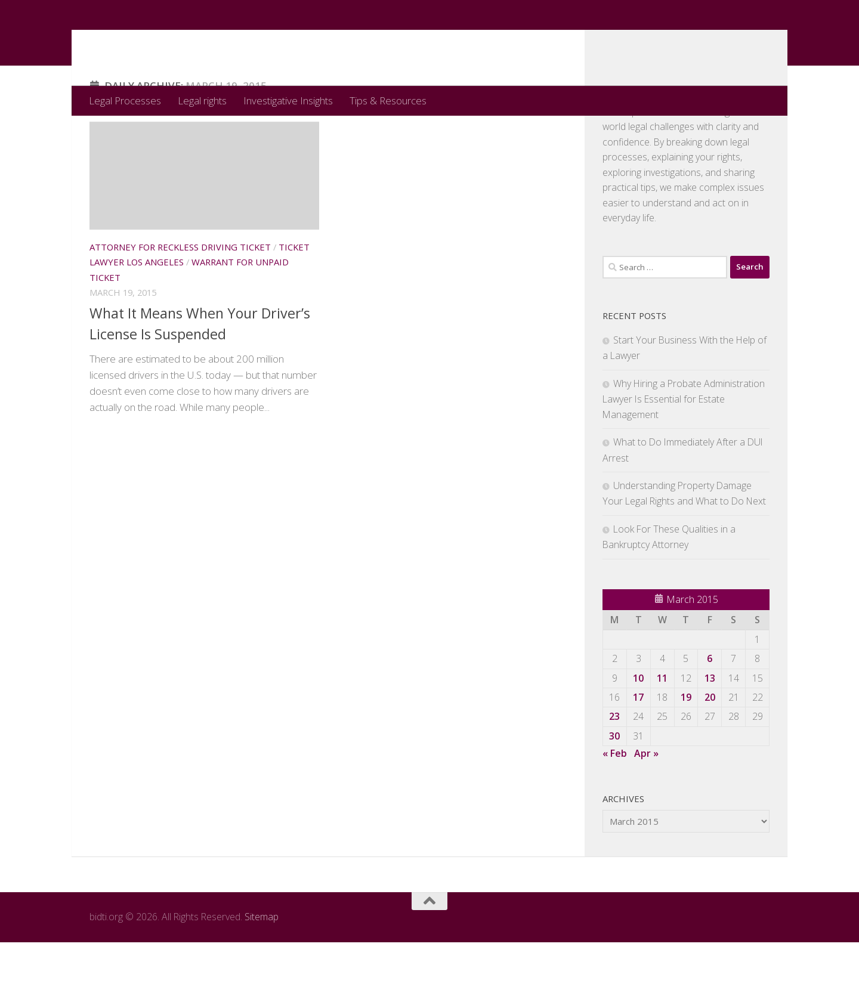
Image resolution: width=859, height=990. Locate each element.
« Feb (614, 801)
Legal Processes (125, 100)
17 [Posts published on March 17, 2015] (638, 744)
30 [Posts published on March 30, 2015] (614, 783)
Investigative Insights (288, 100)
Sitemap (262, 964)
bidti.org (142, 42)
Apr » (646, 801)
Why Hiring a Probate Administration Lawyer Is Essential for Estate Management (683, 447)
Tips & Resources (388, 100)
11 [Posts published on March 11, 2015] (662, 725)
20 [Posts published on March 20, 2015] (709, 744)
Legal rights (202, 100)
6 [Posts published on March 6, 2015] (709, 706)
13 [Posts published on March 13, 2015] (709, 725)
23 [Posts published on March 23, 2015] (614, 764)
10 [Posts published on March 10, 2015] (638, 725)
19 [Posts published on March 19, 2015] (686, 744)
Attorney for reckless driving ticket (180, 295)
